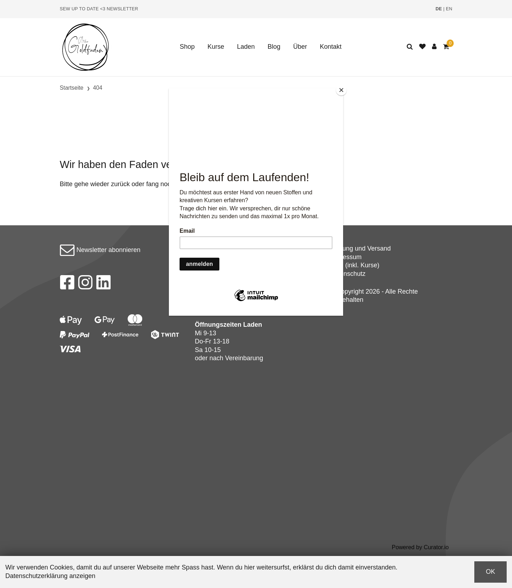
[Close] (341, 90)
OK (490, 571)
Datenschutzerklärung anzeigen (50, 575)
